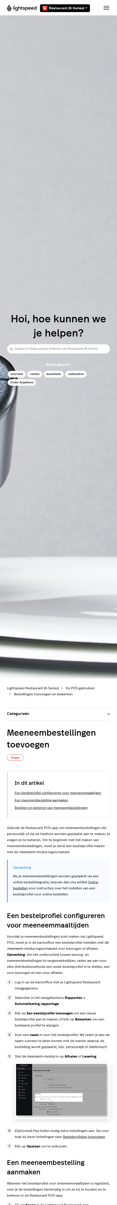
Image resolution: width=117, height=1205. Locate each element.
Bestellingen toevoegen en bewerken (43, 694)
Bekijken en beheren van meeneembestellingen (51, 808)
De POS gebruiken (80, 688)
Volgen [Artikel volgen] (15, 757)
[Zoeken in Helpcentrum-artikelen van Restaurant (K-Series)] (58, 349)
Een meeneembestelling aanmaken (41, 800)
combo (35, 374)
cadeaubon (76, 374)
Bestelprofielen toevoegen (84, 1137)
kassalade (53, 374)
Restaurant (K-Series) (65, 8)
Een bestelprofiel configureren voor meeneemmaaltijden (58, 793)
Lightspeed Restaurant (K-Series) (33, 688)
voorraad (16, 374)
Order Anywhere (21, 382)
